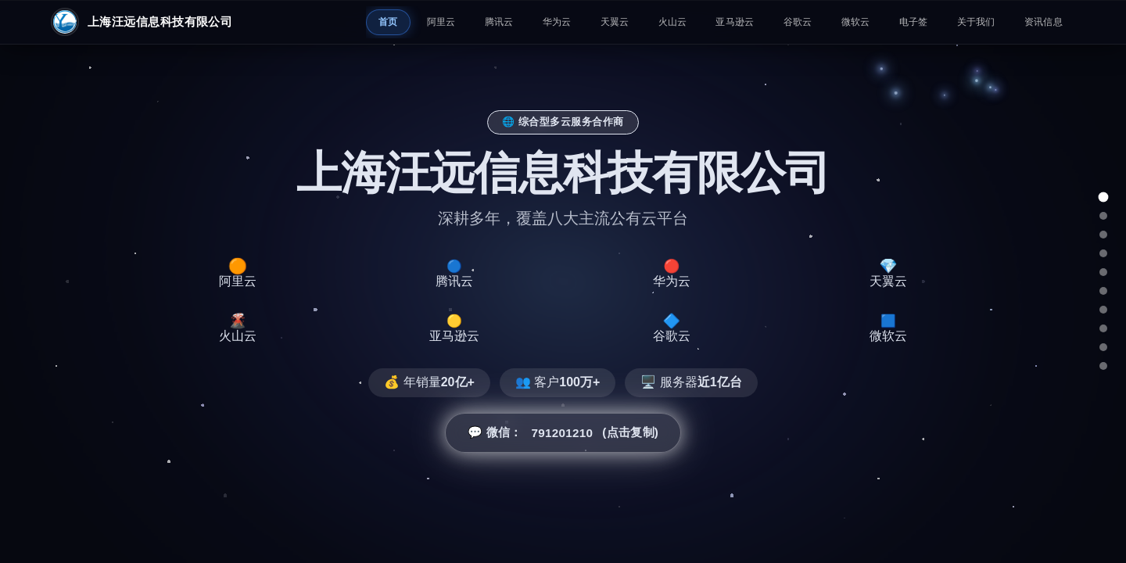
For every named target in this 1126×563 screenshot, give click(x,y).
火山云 (672, 21)
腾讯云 (499, 21)
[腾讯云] (1103, 234)
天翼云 (615, 21)
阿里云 (441, 21)
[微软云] (1103, 347)
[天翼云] (1103, 272)
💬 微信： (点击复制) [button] (563, 433)
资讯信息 (1043, 21)
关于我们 (976, 21)
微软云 (855, 21)
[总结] (1103, 366)
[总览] (1104, 197)
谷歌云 (798, 21)
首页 (388, 21)
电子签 (913, 21)
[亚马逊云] (1103, 310)
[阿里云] (1103, 216)
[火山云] (1103, 291)
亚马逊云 (734, 21)
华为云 (557, 21)
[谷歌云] (1103, 328)
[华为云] (1103, 253)
